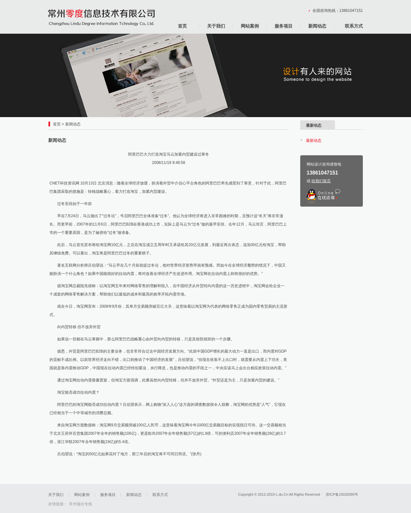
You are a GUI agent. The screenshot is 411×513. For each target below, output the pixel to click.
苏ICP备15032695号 (342, 494)
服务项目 (284, 26)
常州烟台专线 (80, 504)
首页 (182, 26)
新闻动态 (317, 26)
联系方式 (354, 26)
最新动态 (313, 140)
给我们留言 (321, 181)
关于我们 (216, 26)
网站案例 (250, 26)
